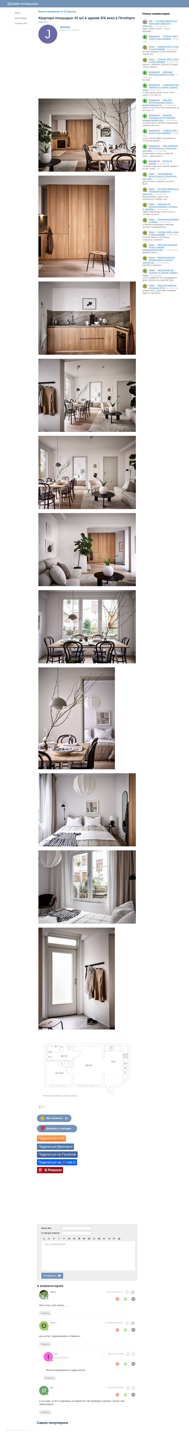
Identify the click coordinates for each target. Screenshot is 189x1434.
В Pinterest (53, 1170)
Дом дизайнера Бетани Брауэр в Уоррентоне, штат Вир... (160, 148)
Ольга (151, 46)
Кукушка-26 (154, 36)
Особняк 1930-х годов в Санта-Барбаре (163, 37)
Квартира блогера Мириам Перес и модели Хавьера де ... (157, 102)
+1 (133, 1292)
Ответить (45, 1313)
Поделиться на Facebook (57, 1154)
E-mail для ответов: (50, 1233)
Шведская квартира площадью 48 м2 (161, 73)
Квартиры (43, 22)
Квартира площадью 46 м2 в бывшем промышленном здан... (158, 117)
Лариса (53, 1292)
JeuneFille (65, 27)
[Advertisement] (161, 345)
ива (51, 1388)
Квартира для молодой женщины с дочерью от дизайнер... (159, 206)
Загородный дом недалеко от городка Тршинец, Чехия (160, 87)
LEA (151, 21)
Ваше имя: (46, 1228)
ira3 (55, 1354)
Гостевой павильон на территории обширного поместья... (159, 23)
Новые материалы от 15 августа (57, 11)
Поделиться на (57, 1162)
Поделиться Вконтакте (55, 1147)
